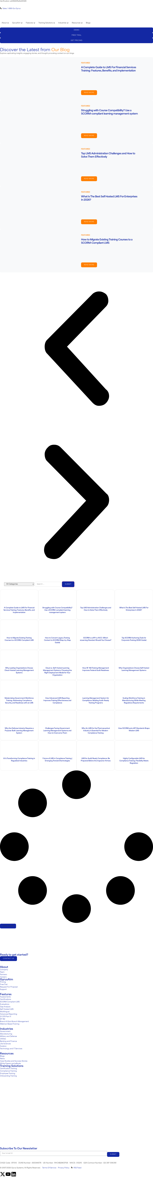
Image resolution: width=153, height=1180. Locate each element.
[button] (76, 349)
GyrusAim (6, 981)
